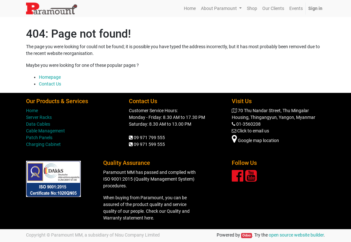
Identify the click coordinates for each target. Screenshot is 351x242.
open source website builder (296, 235)
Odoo (246, 235)
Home (32, 110)
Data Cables (38, 124)
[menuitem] (189, 8)
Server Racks (39, 117)
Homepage (50, 77)
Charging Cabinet (43, 144)
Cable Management (45, 130)
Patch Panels (39, 137)
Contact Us (50, 83)
